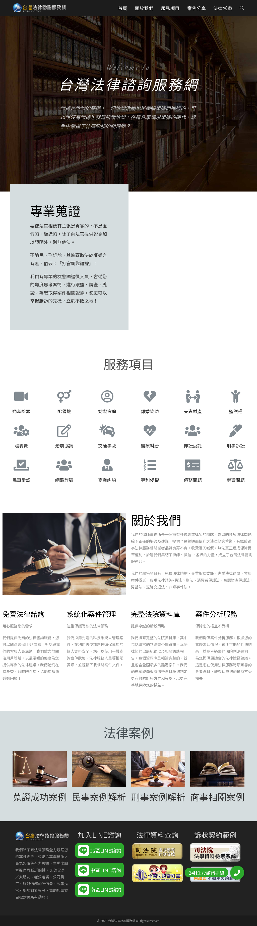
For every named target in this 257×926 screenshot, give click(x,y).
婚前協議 (64, 445)
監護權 (235, 411)
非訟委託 (193, 445)
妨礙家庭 (107, 411)
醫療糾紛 (150, 445)
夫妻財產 (193, 411)
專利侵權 (150, 480)
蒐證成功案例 (40, 796)
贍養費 (21, 445)
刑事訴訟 (236, 445)
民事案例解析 (99, 796)
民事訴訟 (21, 480)
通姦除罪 (21, 411)
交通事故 (107, 445)
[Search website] (242, 8)
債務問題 (193, 480)
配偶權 (64, 411)
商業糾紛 (107, 480)
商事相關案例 (217, 796)
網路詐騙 (64, 480)
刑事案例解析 (158, 796)
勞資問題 (236, 480)
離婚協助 (150, 411)
